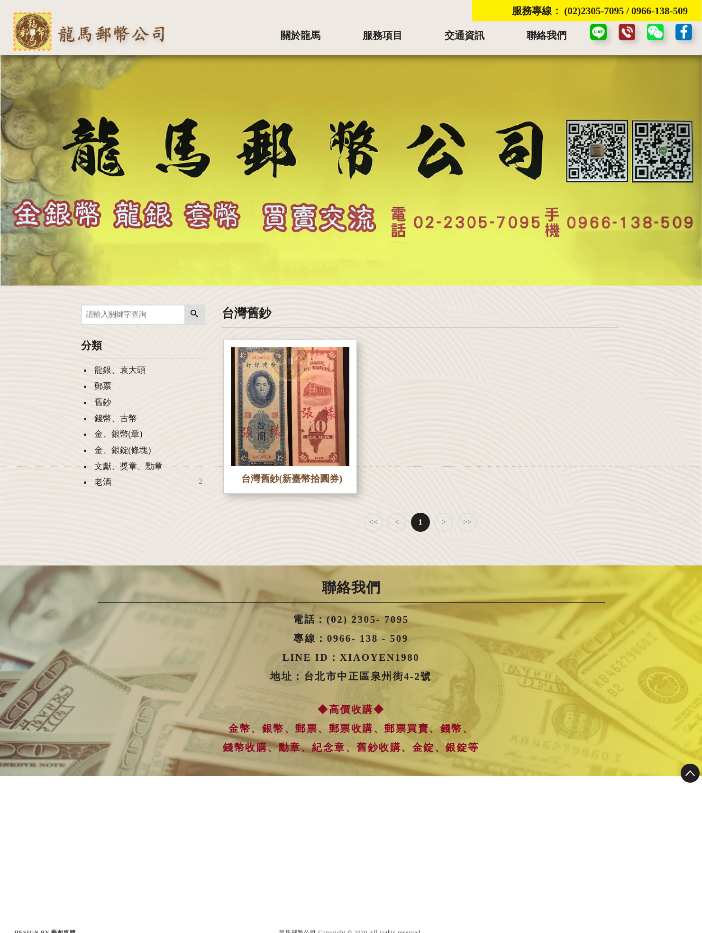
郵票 (102, 386)
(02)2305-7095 (594, 11)
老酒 (102, 482)
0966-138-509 (659, 11)
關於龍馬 (300, 35)
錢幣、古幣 (115, 418)
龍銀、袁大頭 (120, 370)
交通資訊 (464, 35)
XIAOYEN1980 (380, 657)
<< (373, 522)
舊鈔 (102, 402)
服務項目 (382, 35)
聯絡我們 (546, 35)
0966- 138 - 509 (368, 638)
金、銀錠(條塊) (122, 450)
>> (467, 522)
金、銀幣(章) (118, 434)
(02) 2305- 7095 (368, 619)
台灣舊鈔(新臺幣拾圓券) (291, 478)
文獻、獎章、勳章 (128, 466)
